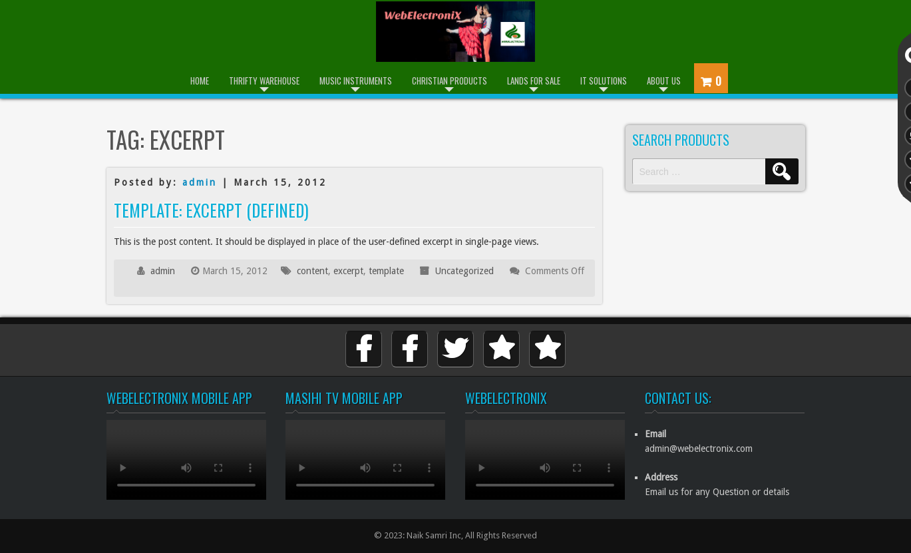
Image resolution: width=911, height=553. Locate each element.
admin (199, 182)
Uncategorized (464, 271)
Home (199, 80)
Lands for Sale (533, 80)
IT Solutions (603, 80)
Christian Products (449, 80)
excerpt (348, 271)
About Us (664, 80)
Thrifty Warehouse (264, 80)
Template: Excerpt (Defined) (211, 210)
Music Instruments (355, 80)
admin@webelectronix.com (699, 448)
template (386, 271)
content (312, 271)
